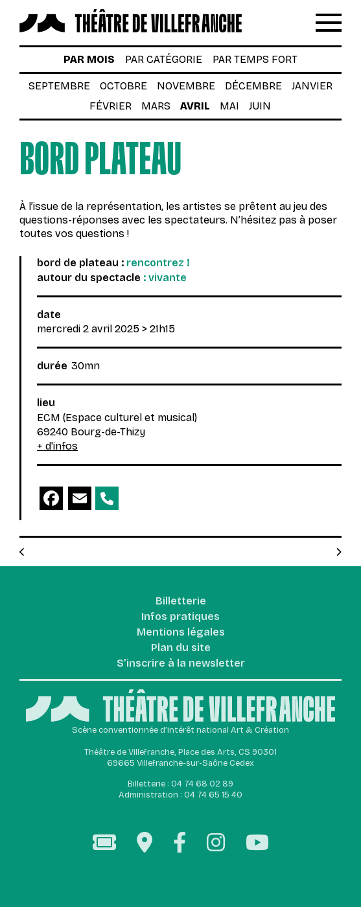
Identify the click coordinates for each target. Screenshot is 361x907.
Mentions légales (181, 632)
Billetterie (181, 601)
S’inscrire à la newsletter (181, 663)
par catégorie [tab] (163, 59)
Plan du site (181, 648)
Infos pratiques (180, 617)
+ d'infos (57, 446)
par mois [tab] (89, 59)
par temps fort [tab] (255, 59)
